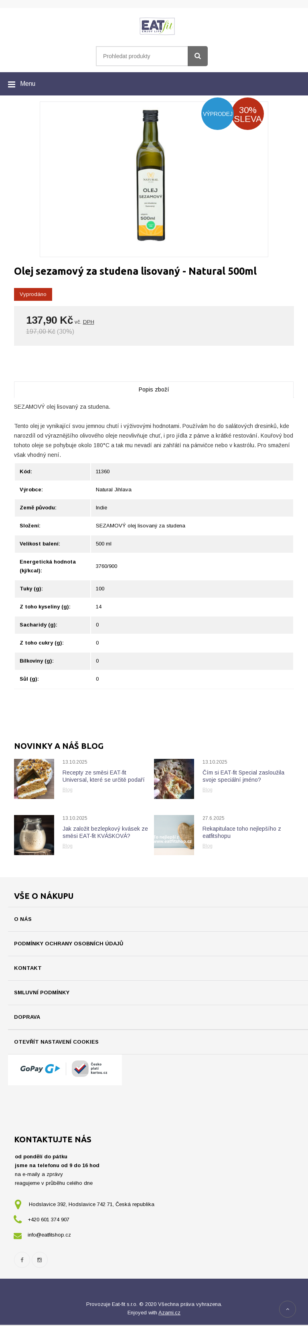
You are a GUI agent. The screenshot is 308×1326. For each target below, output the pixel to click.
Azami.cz (169, 1314)
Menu (27, 83)
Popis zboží (154, 389)
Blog (68, 790)
